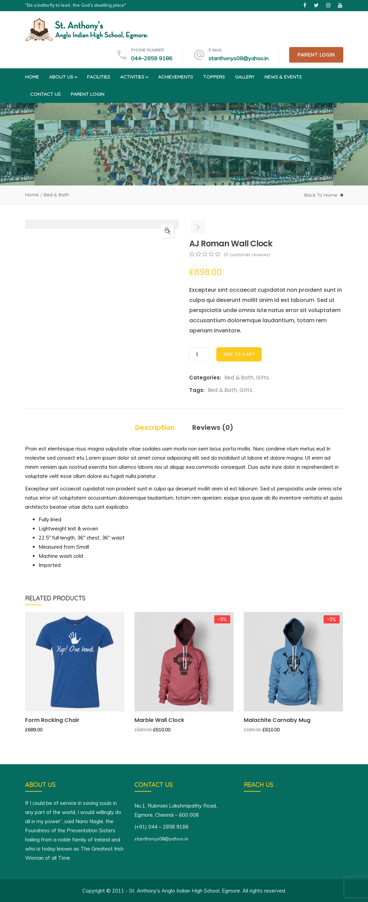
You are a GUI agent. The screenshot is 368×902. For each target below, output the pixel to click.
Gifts (262, 377)
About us (63, 77)
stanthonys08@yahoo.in (238, 58)
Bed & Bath (56, 195)
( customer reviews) (247, 254)
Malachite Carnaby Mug (277, 720)
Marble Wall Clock (159, 720)
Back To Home (320, 195)
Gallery (244, 77)
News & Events (283, 77)
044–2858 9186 (151, 58)
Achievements (175, 77)
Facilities (98, 77)
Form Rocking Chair (52, 720)
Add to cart (239, 354)
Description (155, 427)
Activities (134, 77)
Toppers (214, 77)
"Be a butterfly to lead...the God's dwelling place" (75, 5)
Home (32, 77)
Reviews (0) (212, 427)
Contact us (45, 94)
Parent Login (316, 55)
